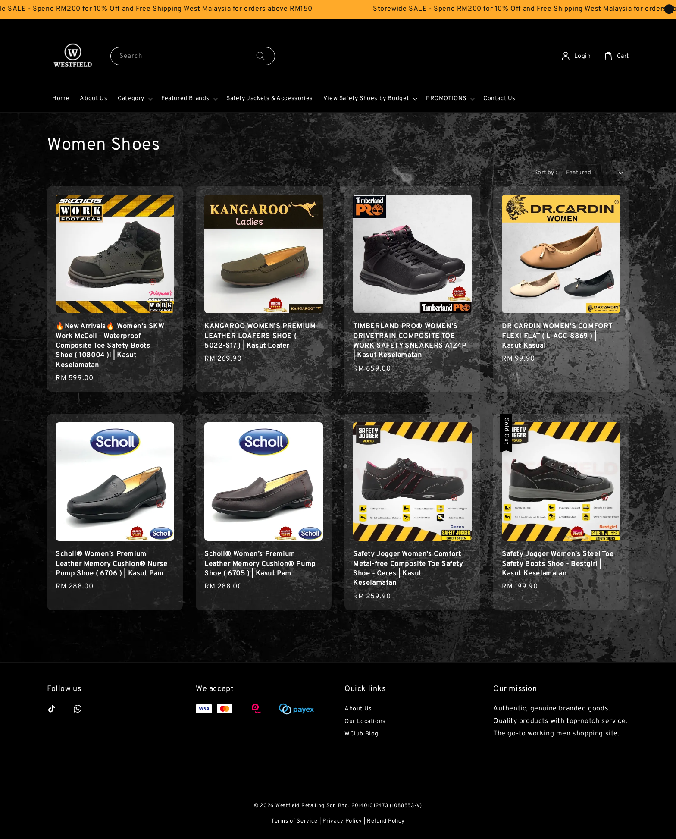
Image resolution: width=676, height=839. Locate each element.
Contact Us (499, 98)
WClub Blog (361, 734)
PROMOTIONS (446, 98)
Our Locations (365, 721)
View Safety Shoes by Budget (366, 98)
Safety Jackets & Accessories (269, 98)
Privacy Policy (342, 821)
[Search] (261, 55)
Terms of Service (294, 821)
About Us (93, 98)
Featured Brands (185, 98)
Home (60, 98)
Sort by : (545, 172)
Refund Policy (386, 821)
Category (131, 98)
